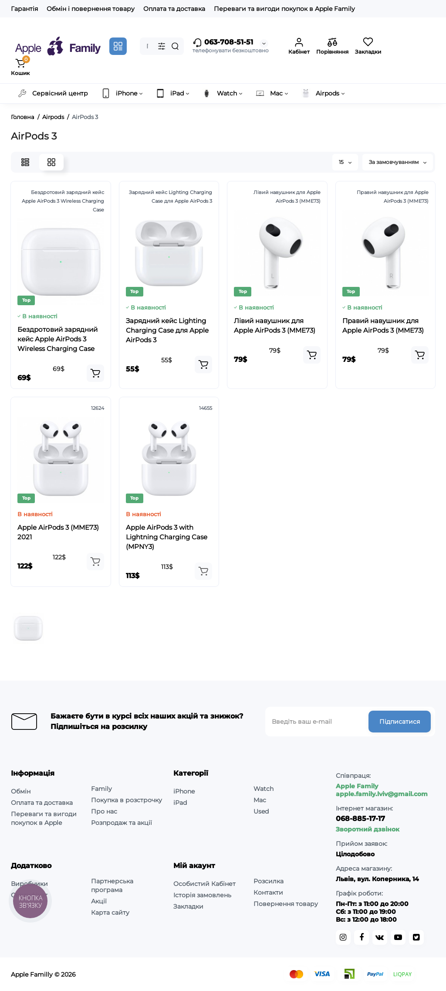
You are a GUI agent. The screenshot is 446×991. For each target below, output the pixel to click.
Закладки (188, 906)
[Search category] (162, 46)
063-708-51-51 (223, 43)
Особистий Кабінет (204, 884)
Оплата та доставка (174, 9)
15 (345, 162)
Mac (259, 800)
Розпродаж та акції (121, 823)
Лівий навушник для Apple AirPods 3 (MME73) (274, 325)
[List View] (25, 162)
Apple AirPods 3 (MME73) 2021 (58, 532)
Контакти (268, 892)
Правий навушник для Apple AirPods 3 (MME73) (383, 325)
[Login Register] (299, 46)
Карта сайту (110, 912)
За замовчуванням (397, 162)
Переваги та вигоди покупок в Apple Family (284, 9)
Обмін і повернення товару (91, 9)
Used (261, 811)
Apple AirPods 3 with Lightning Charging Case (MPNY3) (166, 537)
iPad (180, 803)
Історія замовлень (202, 895)
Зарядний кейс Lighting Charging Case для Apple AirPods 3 (167, 330)
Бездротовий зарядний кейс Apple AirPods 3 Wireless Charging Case (57, 339)
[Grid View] (51, 162)
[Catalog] (118, 46)
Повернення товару (285, 904)
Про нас (104, 811)
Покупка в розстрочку (126, 800)
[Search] (175, 46)
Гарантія (24, 9)
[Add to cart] (95, 373)
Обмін (20, 791)
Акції (99, 901)
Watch (263, 789)
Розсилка (268, 881)
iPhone (184, 791)
